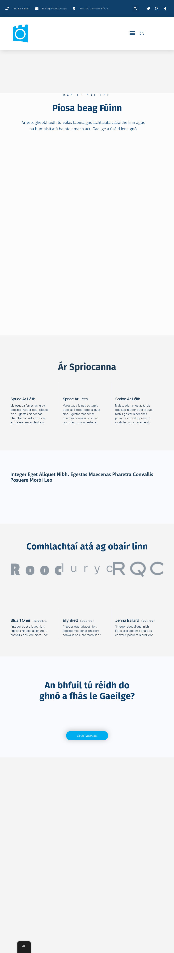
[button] (132, 33)
